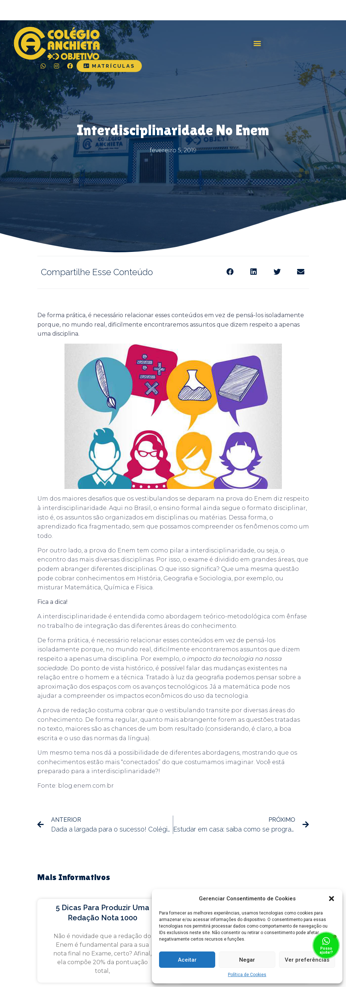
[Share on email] (301, 272)
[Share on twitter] (277, 272)
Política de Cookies (247, 974)
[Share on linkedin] (254, 272)
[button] (331, 898)
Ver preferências (307, 960)
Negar (247, 960)
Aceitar (187, 960)
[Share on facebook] (230, 272)
